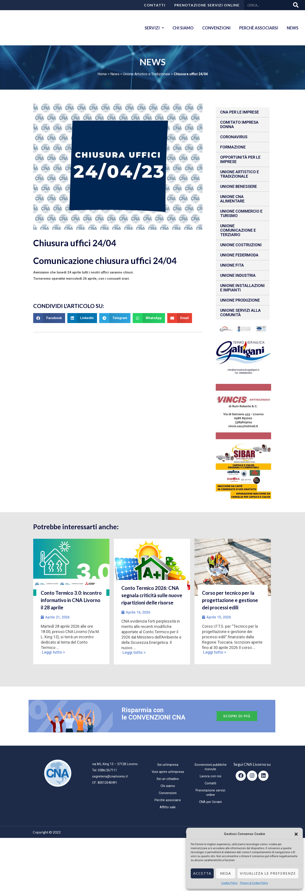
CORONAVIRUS (233, 137)
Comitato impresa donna (239, 124)
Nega (225, 873)
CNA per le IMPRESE (239, 112)
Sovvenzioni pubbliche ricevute (210, 767)
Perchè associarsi (258, 27)
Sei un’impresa (167, 765)
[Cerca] (296, 5)
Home (102, 74)
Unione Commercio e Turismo (241, 213)
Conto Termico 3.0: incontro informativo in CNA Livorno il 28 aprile (71, 600)
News (292, 27)
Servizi (153, 27)
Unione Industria (238, 275)
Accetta (202, 873)
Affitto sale (168, 807)
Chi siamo (182, 27)
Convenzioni (216, 27)
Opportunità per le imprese (240, 159)
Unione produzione (240, 300)
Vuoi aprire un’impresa (168, 772)
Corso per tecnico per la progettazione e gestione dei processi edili (230, 600)
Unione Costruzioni (241, 244)
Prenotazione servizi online (207, 5)
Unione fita (232, 265)
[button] (296, 834)
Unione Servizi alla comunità (240, 312)
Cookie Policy (229, 883)
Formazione (233, 147)
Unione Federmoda (239, 255)
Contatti (154, 5)
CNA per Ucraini (210, 802)
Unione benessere (238, 186)
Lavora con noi (210, 776)
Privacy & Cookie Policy (254, 883)
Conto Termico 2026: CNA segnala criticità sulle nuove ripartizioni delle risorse (151, 595)
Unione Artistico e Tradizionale (146, 74)
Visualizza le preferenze (268, 873)
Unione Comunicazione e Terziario (238, 230)
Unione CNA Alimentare (232, 198)
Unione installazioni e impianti (242, 287)
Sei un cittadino (168, 779)
